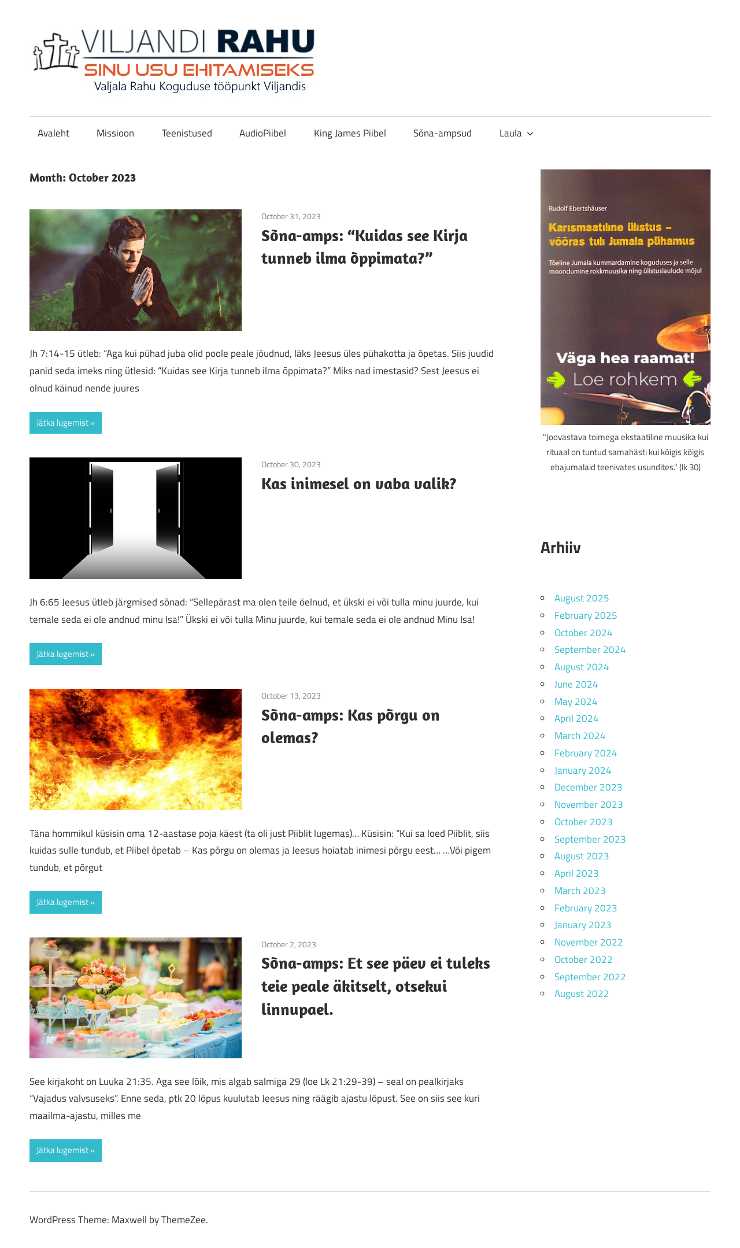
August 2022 (581, 993)
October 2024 (583, 632)
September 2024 (590, 649)
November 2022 (588, 942)
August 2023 (581, 855)
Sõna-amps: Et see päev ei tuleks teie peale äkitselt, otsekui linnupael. (375, 985)
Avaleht (53, 133)
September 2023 (590, 839)
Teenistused (187, 133)
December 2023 (588, 787)
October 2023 (583, 821)
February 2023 (585, 907)
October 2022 (583, 959)
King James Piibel (350, 133)
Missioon (115, 133)
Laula (517, 133)
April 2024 (576, 718)
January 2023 (583, 924)
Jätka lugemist (62, 422)
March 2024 (580, 735)
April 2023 (576, 873)
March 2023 (580, 890)
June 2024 (576, 684)
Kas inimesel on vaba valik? (359, 483)
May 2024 (576, 701)
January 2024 (583, 770)
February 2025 (585, 615)
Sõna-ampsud (442, 133)
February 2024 (585, 752)
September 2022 (590, 976)
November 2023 (588, 804)
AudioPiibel (262, 133)
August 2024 (581, 666)
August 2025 (581, 597)
